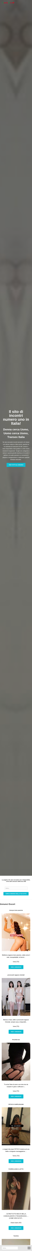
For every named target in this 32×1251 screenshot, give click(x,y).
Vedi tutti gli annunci (16, 465)
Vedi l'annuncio (16, 967)
